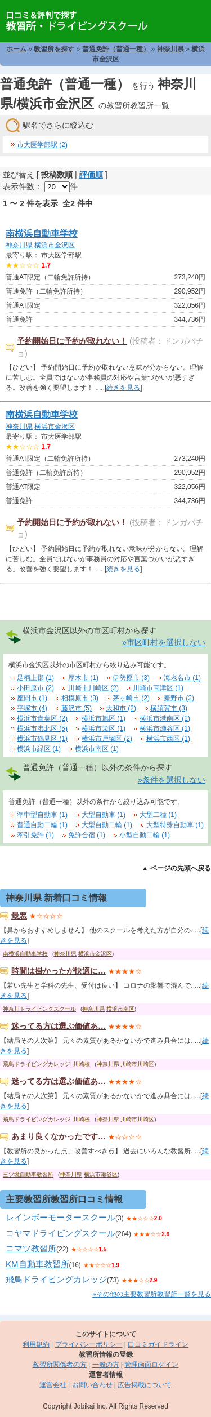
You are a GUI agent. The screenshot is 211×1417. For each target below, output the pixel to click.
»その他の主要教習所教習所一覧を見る (151, 1294)
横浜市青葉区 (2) (42, 718)
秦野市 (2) (179, 698)
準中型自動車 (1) (42, 815)
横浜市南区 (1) (97, 749)
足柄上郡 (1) (35, 678)
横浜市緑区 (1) (39, 749)
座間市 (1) (32, 698)
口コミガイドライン (158, 1344)
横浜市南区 (120, 1009)
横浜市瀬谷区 (101, 1174)
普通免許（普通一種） (116, 49)
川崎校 (81, 1064)
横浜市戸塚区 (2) (107, 739)
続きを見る (123, 388)
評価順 (91, 174)
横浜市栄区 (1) (103, 728)
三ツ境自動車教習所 (28, 1174)
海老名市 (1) (182, 678)
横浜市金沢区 (54, 245)
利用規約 (36, 1344)
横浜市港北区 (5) (42, 728)
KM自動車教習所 (37, 1264)
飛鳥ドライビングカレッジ (36, 1064)
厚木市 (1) (83, 678)
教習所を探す (54, 49)
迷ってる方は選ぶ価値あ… (58, 1025)
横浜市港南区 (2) (165, 718)
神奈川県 (170, 49)
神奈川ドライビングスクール (39, 1009)
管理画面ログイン (151, 1365)
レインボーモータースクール (60, 1217)
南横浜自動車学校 (42, 233)
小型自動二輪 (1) (144, 835)
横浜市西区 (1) (168, 739)
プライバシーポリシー (89, 1344)
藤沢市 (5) (76, 708)
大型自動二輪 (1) (107, 825)
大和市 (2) (121, 708)
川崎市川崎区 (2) (93, 688)
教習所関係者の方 (60, 1365)
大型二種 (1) (158, 815)
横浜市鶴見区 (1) (42, 739)
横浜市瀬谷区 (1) (165, 728)
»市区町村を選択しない (163, 642)
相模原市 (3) (79, 698)
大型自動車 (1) (103, 815)
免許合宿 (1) (86, 835)
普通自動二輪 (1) (42, 825)
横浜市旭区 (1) (103, 718)
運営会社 (52, 1385)
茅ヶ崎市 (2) (131, 698)
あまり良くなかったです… (58, 1136)
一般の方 (105, 1365)
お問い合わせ (92, 1385)
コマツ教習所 (31, 1248)
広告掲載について (145, 1385)
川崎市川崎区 (137, 1064)
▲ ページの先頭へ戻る (176, 868)
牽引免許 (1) (35, 835)
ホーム (16, 49)
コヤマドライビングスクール (60, 1233)
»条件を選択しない (171, 779)
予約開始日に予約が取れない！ (72, 340)
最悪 (19, 915)
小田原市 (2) (35, 688)
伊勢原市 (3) (131, 678)
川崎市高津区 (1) (158, 688)
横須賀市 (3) (168, 708)
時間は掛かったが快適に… (58, 970)
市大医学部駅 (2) (42, 145)
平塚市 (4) (32, 708)
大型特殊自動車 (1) (175, 825)
